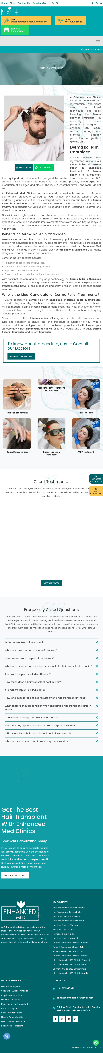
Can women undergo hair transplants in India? (33, 717)
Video (90, 1047)
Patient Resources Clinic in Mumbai (70, 955)
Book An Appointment (15, 875)
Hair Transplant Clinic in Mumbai (68, 920)
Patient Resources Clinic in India (68, 951)
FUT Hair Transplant (10, 999)
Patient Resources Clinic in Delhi (68, 946)
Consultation (18, 30)
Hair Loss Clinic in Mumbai (65, 938)
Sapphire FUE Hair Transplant (15, 990)
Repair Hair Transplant (12, 1025)
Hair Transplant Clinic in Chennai (69, 907)
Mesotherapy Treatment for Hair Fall (51, 389)
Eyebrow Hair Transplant (13, 1021)
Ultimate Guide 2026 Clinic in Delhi (69, 964)
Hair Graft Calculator (96, 479)
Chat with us (43, 167)
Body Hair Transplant (11, 1012)
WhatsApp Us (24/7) (45, 3)
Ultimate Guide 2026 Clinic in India (69, 968)
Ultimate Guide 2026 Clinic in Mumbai (71, 973)
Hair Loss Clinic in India (64, 933)
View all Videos (51, 583)
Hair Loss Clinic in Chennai (65, 925)
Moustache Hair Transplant (14, 1004)
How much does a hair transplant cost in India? (33, 682)
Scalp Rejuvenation (17, 452)
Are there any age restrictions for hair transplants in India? (40, 725)
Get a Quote (24, 167)
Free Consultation (21, 356)
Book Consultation (96, 491)
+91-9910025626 (73, 22)
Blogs (12, 3)
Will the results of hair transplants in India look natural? (38, 733)
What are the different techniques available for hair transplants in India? (48, 666)
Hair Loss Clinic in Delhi (64, 929)
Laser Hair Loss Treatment (51, 453)
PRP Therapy (86, 412)
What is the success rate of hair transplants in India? (36, 741)
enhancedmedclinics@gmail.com (29, 22)
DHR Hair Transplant (11, 986)
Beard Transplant (9, 1008)
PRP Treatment (86, 452)
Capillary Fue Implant (11, 995)
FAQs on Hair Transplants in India (24, 642)
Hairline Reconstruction (12, 1017)
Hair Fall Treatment (17, 412)
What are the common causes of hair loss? (31, 650)
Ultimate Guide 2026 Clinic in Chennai (71, 960)
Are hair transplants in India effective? (28, 674)
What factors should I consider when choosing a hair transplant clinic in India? (48, 707)
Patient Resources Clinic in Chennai (70, 942)
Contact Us (24, 3)
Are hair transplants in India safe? (25, 690)
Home (4, 3)
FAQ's (98, 1047)
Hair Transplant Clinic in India (67, 916)
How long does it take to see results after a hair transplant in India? (45, 698)
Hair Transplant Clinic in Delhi (67, 912)
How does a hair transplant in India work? (30, 658)
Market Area (78, 1047)
